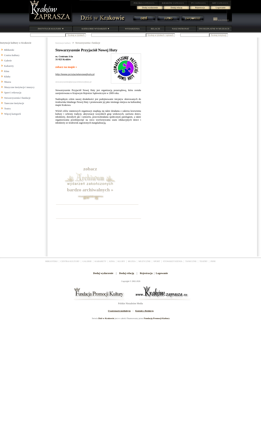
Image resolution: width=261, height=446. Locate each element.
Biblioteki (9, 50)
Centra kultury (12, 55)
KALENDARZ (221, 20)
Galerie (8, 60)
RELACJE (155, 28)
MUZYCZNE (144, 261)
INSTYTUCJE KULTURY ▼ (51, 28)
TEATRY (204, 261)
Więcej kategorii (12, 114)
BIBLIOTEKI (51, 261)
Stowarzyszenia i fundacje (17, 98)
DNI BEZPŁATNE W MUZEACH (214, 28)
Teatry (7, 108)
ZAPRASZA (144, 3)
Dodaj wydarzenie (150, 7)
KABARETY (100, 261)
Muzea (7, 82)
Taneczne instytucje (14, 103)
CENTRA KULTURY (69, 261)
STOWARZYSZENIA (173, 261)
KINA (112, 261)
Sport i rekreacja (12, 92)
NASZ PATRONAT (180, 28)
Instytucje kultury (63, 43)
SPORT (156, 261)
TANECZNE (191, 261)
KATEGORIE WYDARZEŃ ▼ (96, 28)
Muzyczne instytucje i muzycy (19, 87)
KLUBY (121, 261)
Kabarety (9, 66)
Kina (6, 71)
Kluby (7, 76)
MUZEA (132, 261)
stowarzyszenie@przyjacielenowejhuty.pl (73, 82)
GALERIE (87, 261)
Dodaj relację (176, 7)
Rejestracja (200, 7)
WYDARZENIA (132, 28)
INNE (213, 261)
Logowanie (220, 7)
